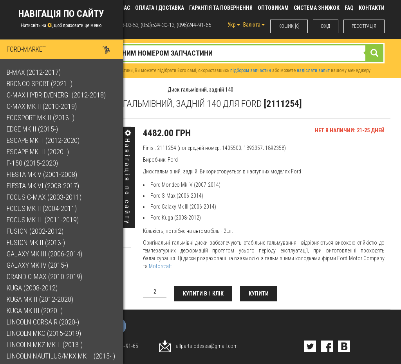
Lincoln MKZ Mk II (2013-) (46, 345)
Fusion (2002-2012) (36, 231)
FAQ (349, 8)
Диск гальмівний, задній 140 (200, 89)
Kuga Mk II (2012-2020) (41, 299)
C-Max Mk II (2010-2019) (43, 106)
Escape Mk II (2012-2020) (44, 140)
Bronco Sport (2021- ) (41, 83)
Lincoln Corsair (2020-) (44, 322)
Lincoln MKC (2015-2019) (45, 333)
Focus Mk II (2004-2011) (43, 208)
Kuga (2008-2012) (33, 288)
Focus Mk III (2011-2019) (44, 220)
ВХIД (325, 26)
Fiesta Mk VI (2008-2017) (44, 186)
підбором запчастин (250, 70)
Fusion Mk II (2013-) (37, 242)
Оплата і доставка (159, 8)
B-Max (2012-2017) (35, 72)
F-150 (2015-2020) (33, 163)
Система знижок (317, 8)
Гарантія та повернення (221, 8)
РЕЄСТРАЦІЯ (364, 26)
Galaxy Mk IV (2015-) (38, 265)
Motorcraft (160, 266)
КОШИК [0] (289, 26)
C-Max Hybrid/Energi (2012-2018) (57, 95)
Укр (234, 25)
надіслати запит (313, 70)
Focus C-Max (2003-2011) (45, 197)
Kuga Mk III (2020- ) (36, 310)
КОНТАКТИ (372, 8)
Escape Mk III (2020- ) (39, 152)
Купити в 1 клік (203, 293)
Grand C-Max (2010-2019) (45, 276)
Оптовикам (273, 8)
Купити (259, 293)
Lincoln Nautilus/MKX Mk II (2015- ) (62, 356)
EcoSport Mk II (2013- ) (42, 118)
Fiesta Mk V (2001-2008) (43, 174)
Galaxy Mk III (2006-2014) (45, 254)
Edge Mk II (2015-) (33, 129)
